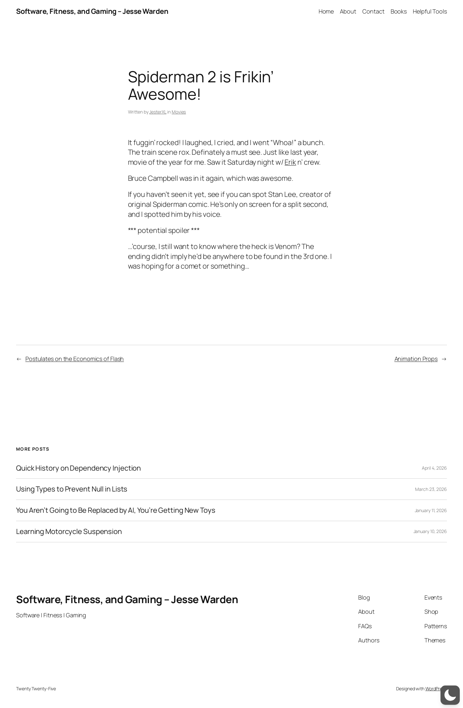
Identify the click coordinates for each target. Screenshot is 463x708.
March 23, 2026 (431, 489)
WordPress (436, 688)
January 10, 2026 (430, 531)
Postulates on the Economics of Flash (74, 359)
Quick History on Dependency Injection (78, 468)
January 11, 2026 (431, 510)
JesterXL (157, 112)
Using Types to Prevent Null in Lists (71, 489)
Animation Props (416, 359)
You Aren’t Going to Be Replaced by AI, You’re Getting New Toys (115, 510)
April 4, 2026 (434, 468)
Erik (290, 162)
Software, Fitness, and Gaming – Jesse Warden (92, 11)
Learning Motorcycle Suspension (69, 532)
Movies (179, 112)
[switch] (450, 695)
